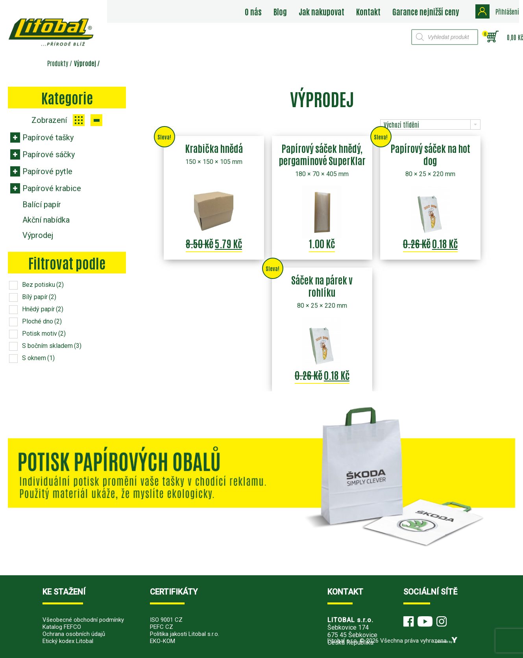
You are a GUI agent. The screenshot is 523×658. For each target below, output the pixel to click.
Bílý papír (39, 297)
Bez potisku (43, 284)
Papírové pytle (47, 171)
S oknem (38, 358)
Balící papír (41, 204)
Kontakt (368, 11)
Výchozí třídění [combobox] (401, 124)
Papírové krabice (51, 188)
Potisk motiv (44, 333)
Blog (280, 11)
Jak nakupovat (321, 11)
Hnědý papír (42, 309)
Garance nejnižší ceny (425, 11)
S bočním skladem (51, 345)
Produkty (57, 63)
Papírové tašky (48, 137)
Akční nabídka (46, 220)
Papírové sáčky (48, 154)
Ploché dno (42, 321)
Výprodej (37, 235)
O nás (253, 11)
